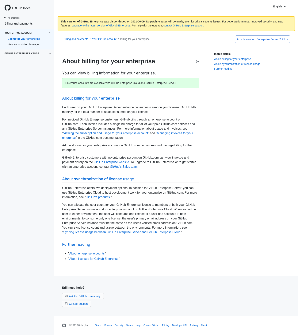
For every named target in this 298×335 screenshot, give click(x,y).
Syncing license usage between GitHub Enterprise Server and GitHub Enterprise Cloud (121, 232)
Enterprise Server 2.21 (262, 39)
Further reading (223, 68)
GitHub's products (98, 197)
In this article (222, 53)
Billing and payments (19, 23)
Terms (98, 325)
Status (129, 325)
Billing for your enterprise (24, 38)
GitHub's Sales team (124, 166)
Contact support (76, 303)
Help (138, 325)
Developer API (179, 325)
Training (194, 325)
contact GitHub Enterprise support (183, 25)
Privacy (108, 325)
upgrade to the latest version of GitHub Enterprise (101, 25)
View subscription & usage (23, 44)
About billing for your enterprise (232, 59)
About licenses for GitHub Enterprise (94, 258)
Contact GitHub (151, 325)
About (204, 325)
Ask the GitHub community (83, 296)
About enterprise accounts (87, 253)
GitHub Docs (21, 8)
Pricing (165, 325)
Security (119, 325)
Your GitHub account (104, 39)
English (279, 6)
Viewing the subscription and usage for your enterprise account (105, 133)
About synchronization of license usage (237, 63)
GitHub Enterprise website (111, 162)
